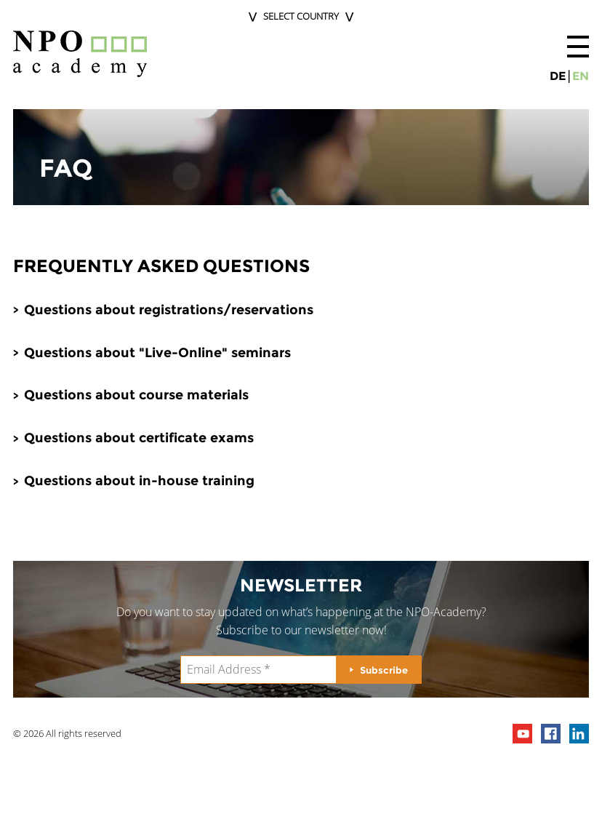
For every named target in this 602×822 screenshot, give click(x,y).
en (580, 76)
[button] (578, 46)
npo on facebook (551, 733)
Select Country (301, 16)
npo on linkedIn (579, 733)
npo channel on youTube (522, 733)
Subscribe (384, 670)
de (558, 76)
